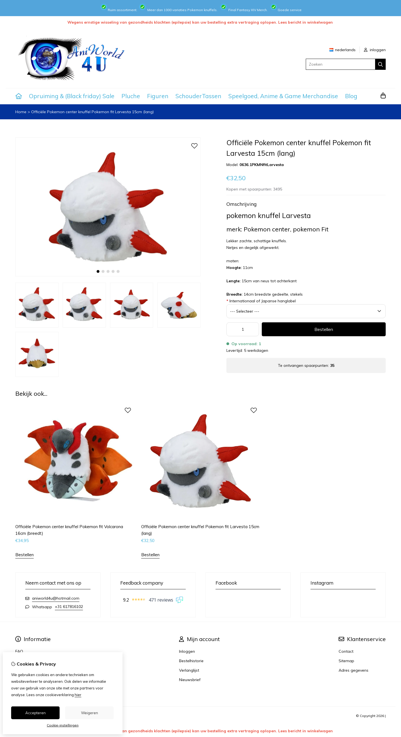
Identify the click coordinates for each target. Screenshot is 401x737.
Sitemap (346, 660)
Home (20, 111)
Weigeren (89, 713)
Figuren (157, 96)
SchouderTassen (198, 96)
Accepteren (35, 713)
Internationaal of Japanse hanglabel (261, 300)
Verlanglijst (189, 670)
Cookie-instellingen (63, 725)
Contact (346, 651)
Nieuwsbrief (189, 679)
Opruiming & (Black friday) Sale (71, 96)
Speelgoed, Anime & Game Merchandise (283, 96)
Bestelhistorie (191, 660)
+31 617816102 (69, 606)
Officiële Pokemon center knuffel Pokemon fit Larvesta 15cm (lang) (92, 111)
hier (78, 695)
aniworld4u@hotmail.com (55, 598)
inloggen (375, 49)
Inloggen (187, 651)
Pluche (130, 96)
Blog (351, 96)
